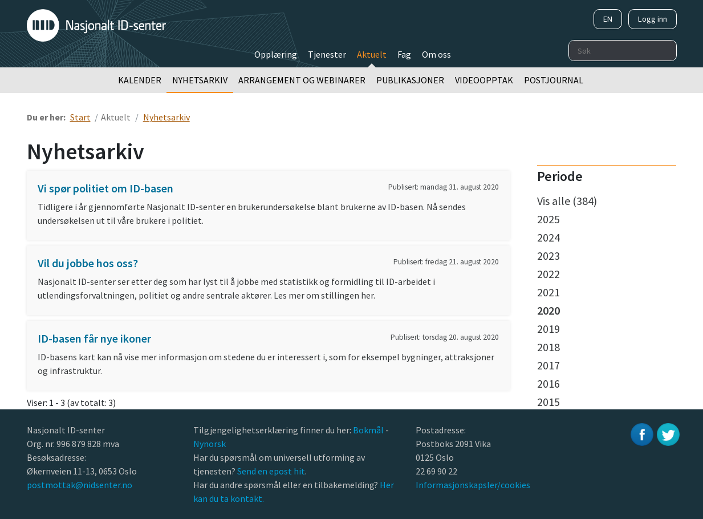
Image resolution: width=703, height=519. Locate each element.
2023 (548, 255)
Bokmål (369, 430)
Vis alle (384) (567, 201)
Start (80, 117)
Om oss (436, 54)
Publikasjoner (410, 80)
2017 (548, 365)
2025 (548, 219)
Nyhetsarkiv (199, 80)
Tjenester (327, 54)
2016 (548, 383)
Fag (404, 54)
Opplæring (275, 54)
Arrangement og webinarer (301, 80)
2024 (548, 237)
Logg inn (652, 19)
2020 (548, 310)
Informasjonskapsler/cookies (473, 484)
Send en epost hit (271, 471)
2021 (548, 292)
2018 (548, 347)
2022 (548, 274)
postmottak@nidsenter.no (79, 484)
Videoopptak (484, 80)
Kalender (139, 80)
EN (607, 19)
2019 (548, 328)
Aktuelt (372, 54)
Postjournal (553, 80)
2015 (548, 402)
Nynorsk (210, 443)
